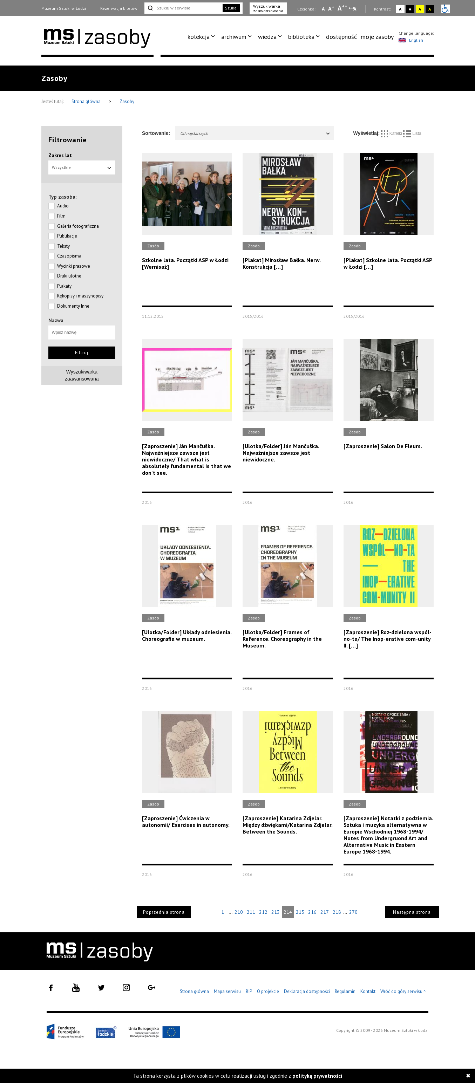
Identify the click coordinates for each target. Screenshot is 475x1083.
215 (300, 912)
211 (251, 912)
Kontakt (367, 991)
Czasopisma (69, 256)
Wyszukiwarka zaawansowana (268, 8)
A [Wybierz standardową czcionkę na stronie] (331, 8)
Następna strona (412, 912)
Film (61, 216)
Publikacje (67, 236)
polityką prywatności (317, 1075)
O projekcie (268, 991)
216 (312, 912)
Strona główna (87, 101)
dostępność (341, 37)
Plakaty (64, 286)
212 (263, 912)
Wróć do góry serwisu (403, 991)
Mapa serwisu (227, 991)
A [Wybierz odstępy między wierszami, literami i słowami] (355, 9)
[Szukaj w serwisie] (183, 8)
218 (337, 912)
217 (324, 912)
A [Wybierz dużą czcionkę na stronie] (342, 8)
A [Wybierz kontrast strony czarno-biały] (410, 9)
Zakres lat (60, 155)
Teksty (63, 246)
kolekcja (199, 37)
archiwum (233, 37)
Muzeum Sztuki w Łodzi (63, 8)
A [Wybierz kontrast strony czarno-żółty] (429, 9)
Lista (412, 133)
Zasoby (127, 101)
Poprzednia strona (164, 912)
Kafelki (392, 133)
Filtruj (81, 353)
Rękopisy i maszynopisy (80, 296)
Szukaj (231, 8)
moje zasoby (377, 37)
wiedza (267, 37)
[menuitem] (202, 37)
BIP (249, 991)
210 (239, 912)
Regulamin (345, 991)
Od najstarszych (255, 133)
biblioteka (301, 37)
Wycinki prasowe (73, 266)
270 (353, 912)
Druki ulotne (69, 276)
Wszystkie (82, 167)
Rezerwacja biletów (118, 8)
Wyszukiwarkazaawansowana (82, 375)
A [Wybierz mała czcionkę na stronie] (323, 9)
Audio (63, 206)
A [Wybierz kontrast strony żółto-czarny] (420, 9)
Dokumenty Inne (73, 306)
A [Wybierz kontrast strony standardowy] (400, 9)
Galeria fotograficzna (78, 226)
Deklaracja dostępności (307, 991)
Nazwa (55, 320)
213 (275, 912)
